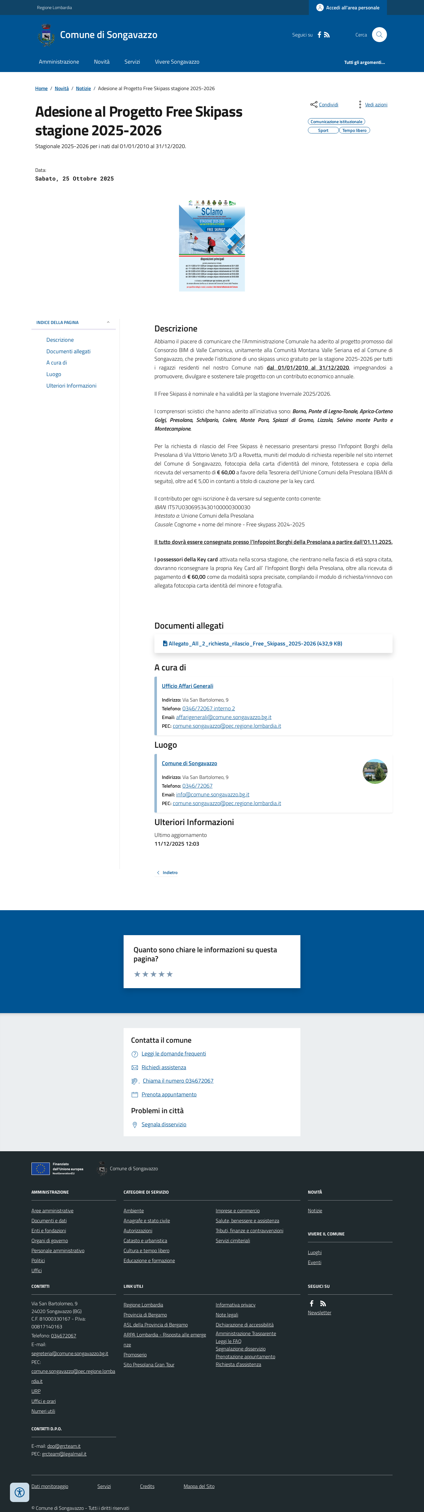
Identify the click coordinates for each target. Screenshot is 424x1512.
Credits (147, 1486)
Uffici (36, 1270)
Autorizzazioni (138, 1230)
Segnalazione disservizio (241, 1348)
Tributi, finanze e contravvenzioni (249, 1230)
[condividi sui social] (324, 104)
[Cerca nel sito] (377, 34)
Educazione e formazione (149, 1260)
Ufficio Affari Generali (187, 686)
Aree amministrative (52, 1210)
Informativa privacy (236, 1304)
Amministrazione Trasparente (246, 1333)
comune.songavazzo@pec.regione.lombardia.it (227, 726)
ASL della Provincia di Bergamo (156, 1324)
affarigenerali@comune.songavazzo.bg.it (223, 717)
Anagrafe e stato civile (147, 1220)
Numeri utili (43, 1411)
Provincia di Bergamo (145, 1314)
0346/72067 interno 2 (208, 708)
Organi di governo (49, 1240)
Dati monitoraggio (49, 1486)
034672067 (63, 1335)
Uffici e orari (43, 1401)
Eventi (314, 1262)
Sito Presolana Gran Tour (149, 1364)
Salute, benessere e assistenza (247, 1220)
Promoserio (135, 1354)
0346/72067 (197, 785)
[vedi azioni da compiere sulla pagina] (371, 104)
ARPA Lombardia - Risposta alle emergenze (165, 1339)
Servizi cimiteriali (233, 1240)
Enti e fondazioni (48, 1230)
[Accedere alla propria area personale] (348, 7)
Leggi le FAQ (229, 1341)
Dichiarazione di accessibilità (245, 1324)
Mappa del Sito (199, 1486)
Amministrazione (59, 61)
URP (35, 1391)
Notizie (83, 88)
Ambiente (134, 1210)
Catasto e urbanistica (145, 1240)
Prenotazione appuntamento (245, 1356)
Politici (38, 1260)
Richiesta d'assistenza (238, 1364)
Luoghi (315, 1252)
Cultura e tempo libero (146, 1250)
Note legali (227, 1314)
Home (41, 88)
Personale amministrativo (57, 1250)
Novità (102, 61)
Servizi (132, 61)
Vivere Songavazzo (177, 61)
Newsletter (319, 1312)
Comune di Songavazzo (189, 763)
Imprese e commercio (238, 1210)
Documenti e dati (49, 1220)
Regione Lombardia (54, 7)
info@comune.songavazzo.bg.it (212, 794)
